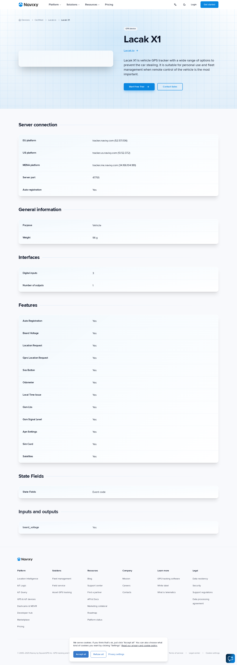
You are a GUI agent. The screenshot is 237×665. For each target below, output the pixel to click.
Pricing (109, 4)
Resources (92, 4)
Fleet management (61, 578)
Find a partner (94, 592)
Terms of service (176, 653)
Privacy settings (116, 654)
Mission (126, 578)
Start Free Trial (139, 86)
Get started (209, 4)
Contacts (126, 592)
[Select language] (175, 4)
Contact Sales (170, 86)
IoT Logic (21, 585)
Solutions (73, 4)
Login (194, 4)
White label (163, 585)
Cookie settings (213, 653)
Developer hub (25, 612)
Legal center (194, 653)
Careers (126, 585)
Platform (55, 4)
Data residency (200, 578)
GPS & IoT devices (26, 599)
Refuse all (98, 654)
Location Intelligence (27, 578)
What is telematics (166, 592)
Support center (95, 585)
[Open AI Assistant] (230, 658)
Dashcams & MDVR (27, 606)
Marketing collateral (97, 606)
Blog (89, 578)
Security (197, 585)
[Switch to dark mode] (184, 4)
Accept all (81, 654)
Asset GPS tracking (62, 592)
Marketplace (23, 619)
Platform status (94, 619)
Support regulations (203, 592)
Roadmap (92, 612)
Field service (58, 585)
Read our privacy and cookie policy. (139, 645)
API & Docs (93, 599)
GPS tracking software (168, 578)
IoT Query (22, 592)
